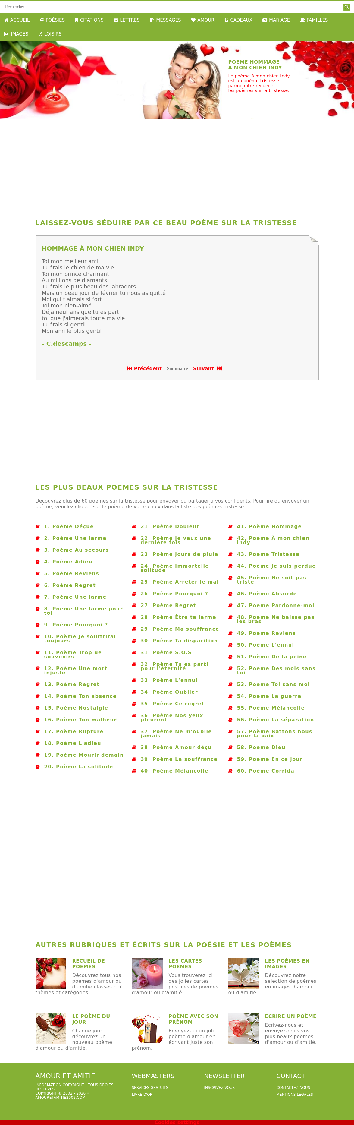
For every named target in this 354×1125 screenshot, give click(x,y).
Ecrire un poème (291, 1016)
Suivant (208, 368)
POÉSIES (52, 20)
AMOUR (202, 20)
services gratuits (150, 1088)
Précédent (144, 368)
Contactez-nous (293, 1088)
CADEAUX (238, 20)
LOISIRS (50, 34)
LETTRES (126, 20)
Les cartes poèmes (185, 963)
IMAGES (16, 34)
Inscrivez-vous (219, 1088)
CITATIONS (89, 20)
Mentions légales (295, 1094)
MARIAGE (276, 20)
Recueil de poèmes (88, 963)
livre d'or (142, 1094)
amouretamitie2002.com (61, 1097)
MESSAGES (165, 20)
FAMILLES (314, 20)
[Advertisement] (177, 167)
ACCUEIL (17, 20)
